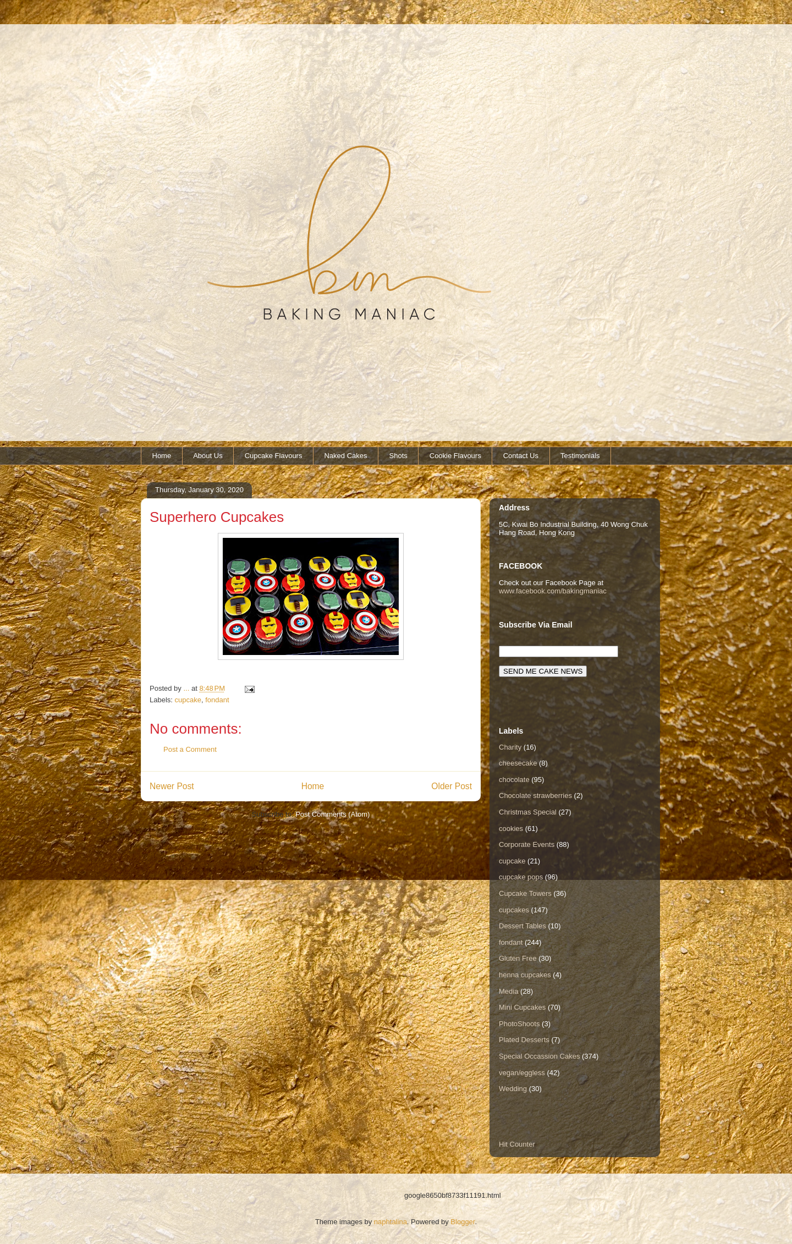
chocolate (514, 779)
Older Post (451, 786)
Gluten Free (518, 958)
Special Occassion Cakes (539, 1056)
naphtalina (390, 1222)
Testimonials (580, 456)
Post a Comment (190, 749)
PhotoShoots (519, 1024)
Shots (398, 456)
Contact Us (520, 456)
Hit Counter (517, 1144)
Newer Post (172, 786)
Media (508, 991)
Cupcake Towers (525, 893)
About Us (207, 456)
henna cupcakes (525, 975)
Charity (510, 747)
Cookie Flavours (455, 456)
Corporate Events (526, 844)
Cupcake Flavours (273, 456)
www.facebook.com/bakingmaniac (553, 591)
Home (162, 456)
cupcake (188, 700)
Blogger (462, 1222)
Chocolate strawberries (535, 795)
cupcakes (514, 910)
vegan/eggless (522, 1073)
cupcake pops (521, 877)
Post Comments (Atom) (332, 814)
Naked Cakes (345, 456)
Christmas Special (528, 812)
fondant (217, 700)
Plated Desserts (524, 1040)
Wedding (513, 1089)
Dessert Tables (522, 926)
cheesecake (518, 763)
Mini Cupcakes (522, 1007)
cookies (511, 828)
